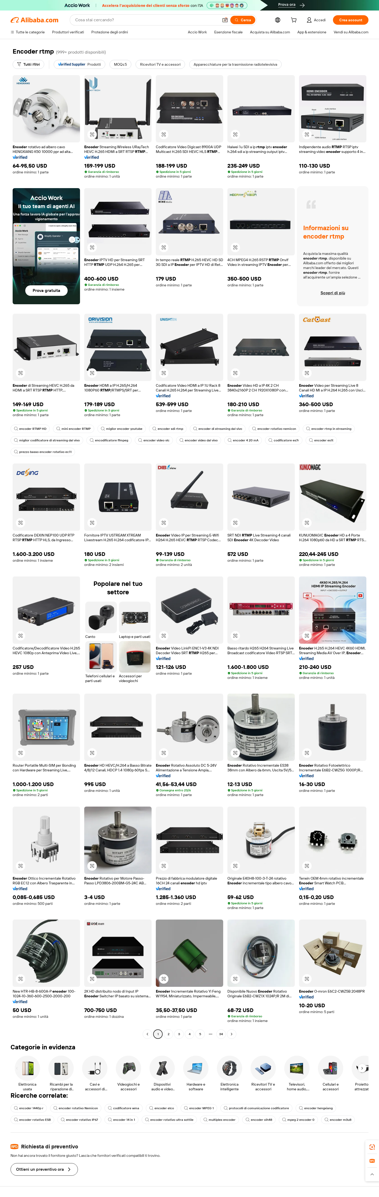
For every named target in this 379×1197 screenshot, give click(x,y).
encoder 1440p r (28, 1108)
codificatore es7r (283, 440)
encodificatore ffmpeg (109, 440)
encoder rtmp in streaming (328, 429)
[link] (372, 1147)
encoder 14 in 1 (121, 1120)
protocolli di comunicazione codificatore (256, 1108)
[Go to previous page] (147, 1034)
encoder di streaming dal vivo (217, 429)
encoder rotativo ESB (32, 1120)
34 (221, 1034)
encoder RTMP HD (30, 429)
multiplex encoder (219, 1120)
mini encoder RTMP (73, 429)
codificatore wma (123, 1108)
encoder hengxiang (316, 1108)
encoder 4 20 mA (243, 440)
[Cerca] (242, 20)
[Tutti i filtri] (28, 64)
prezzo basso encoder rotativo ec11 (43, 452)
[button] (225, 20)
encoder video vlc (153, 440)
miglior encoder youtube (121, 429)
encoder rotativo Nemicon (75, 1108)
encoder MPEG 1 (199, 1108)
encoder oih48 (259, 1120)
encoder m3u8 (338, 1120)
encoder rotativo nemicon (274, 429)
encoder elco (161, 1108)
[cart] (295, 21)
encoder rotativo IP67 (79, 1120)
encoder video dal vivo (198, 440)
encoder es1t (321, 440)
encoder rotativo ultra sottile (169, 1120)
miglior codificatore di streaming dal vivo (47, 440)
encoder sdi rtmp (167, 429)
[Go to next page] (231, 1034)
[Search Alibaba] (146, 20)
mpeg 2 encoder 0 (298, 1120)
